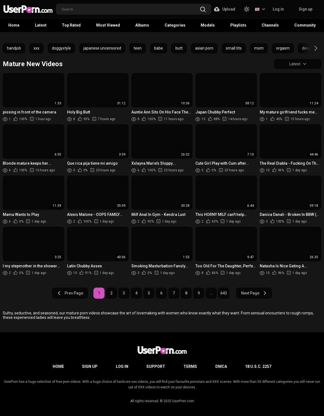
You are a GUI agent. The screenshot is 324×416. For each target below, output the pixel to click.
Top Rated (71, 25)
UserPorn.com (183, 401)
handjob (14, 48)
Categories (175, 25)
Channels (270, 25)
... (211, 293)
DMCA (221, 366)
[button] (310, 48)
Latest (41, 25)
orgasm (283, 48)
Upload (224, 9)
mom (259, 48)
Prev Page (70, 293)
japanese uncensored (102, 48)
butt (179, 48)
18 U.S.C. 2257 (258, 366)
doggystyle (61, 48)
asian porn (204, 48)
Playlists (238, 25)
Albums (142, 25)
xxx (36, 48)
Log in (278, 9)
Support (155, 366)
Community (305, 25)
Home (13, 25)
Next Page (254, 293)
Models (208, 25)
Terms (190, 366)
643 (223, 293)
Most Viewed (108, 25)
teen (138, 48)
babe (158, 48)
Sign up (305, 9)
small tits (234, 48)
